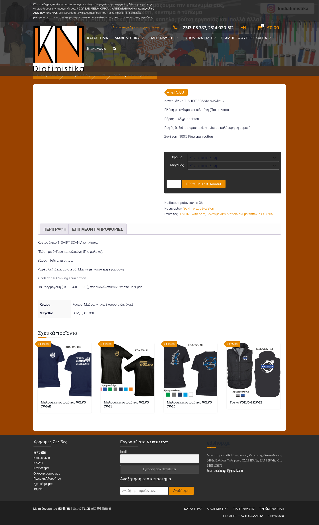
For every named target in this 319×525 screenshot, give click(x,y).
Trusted (86, 508)
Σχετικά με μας (43, 484)
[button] (115, 49)
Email (123, 452)
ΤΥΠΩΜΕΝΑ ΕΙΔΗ (197, 38)
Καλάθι (38, 463)
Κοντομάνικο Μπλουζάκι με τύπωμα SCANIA (240, 214)
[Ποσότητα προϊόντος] (174, 184)
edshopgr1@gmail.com (229, 471)
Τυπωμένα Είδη (202, 208)
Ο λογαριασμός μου (46, 473)
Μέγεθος (177, 165)
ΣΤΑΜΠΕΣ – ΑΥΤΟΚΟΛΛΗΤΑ (244, 38)
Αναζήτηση (181, 491)
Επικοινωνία (96, 48)
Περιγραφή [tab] (54, 229)
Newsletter (40, 452)
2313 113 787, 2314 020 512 (202, 27)
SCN (186, 208)
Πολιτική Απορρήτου (47, 478)
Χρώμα (177, 157)
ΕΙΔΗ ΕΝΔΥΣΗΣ (161, 38)
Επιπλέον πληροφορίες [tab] (97, 229)
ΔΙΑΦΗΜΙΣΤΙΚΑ (127, 38)
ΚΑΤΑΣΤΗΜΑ (97, 38)
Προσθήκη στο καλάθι (203, 184)
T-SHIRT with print (192, 214)
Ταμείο (37, 489)
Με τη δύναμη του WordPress (51, 508)
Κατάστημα (41, 468)
